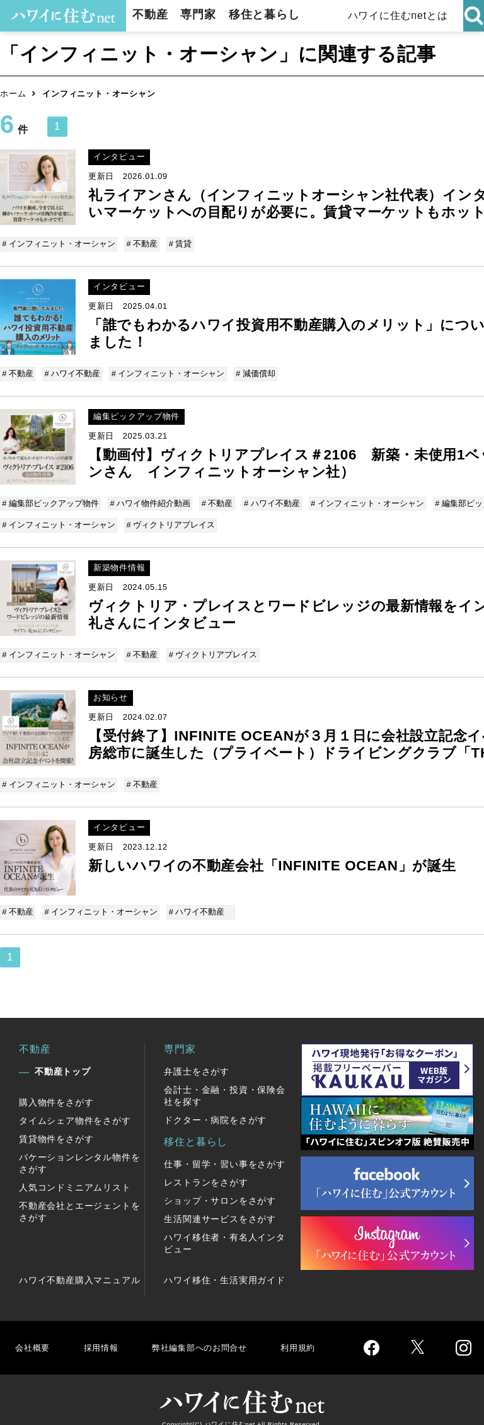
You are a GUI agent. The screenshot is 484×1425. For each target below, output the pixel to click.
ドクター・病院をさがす (215, 1105)
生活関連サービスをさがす (220, 1204)
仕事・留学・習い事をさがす (224, 1149)
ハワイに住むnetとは (396, 15)
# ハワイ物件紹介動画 (150, 499)
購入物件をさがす (56, 1087)
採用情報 (104, 1332)
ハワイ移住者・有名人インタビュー (224, 1228)
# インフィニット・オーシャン (60, 243)
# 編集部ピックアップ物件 (51, 499)
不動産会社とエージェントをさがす (79, 1197)
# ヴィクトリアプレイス (170, 518)
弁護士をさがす (196, 1056)
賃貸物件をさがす (56, 1124)
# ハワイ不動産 (72, 371)
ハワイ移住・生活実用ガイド (224, 1265)
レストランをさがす (206, 1167)
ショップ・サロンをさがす (220, 1185)
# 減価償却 (252, 371)
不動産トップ (63, 1056)
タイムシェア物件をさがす (75, 1105)
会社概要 (34, 1332)
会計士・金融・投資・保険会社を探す (224, 1081)
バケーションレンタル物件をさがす (79, 1148)
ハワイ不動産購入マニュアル (79, 1265)
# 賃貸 (178, 243)
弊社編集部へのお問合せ (212, 1332)
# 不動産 (142, 243)
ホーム (13, 93)
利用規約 (320, 1332)
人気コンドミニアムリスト (75, 1172)
